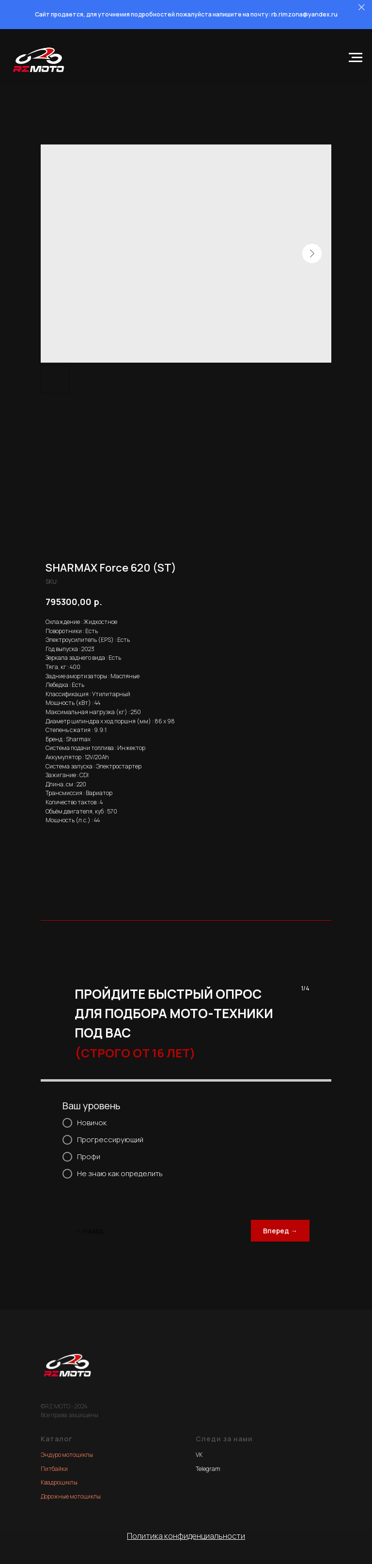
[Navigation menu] (355, 58)
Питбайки (54, 1469)
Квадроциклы (59, 1482)
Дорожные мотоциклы (71, 1496)
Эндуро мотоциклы (67, 1455)
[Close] (361, 7)
